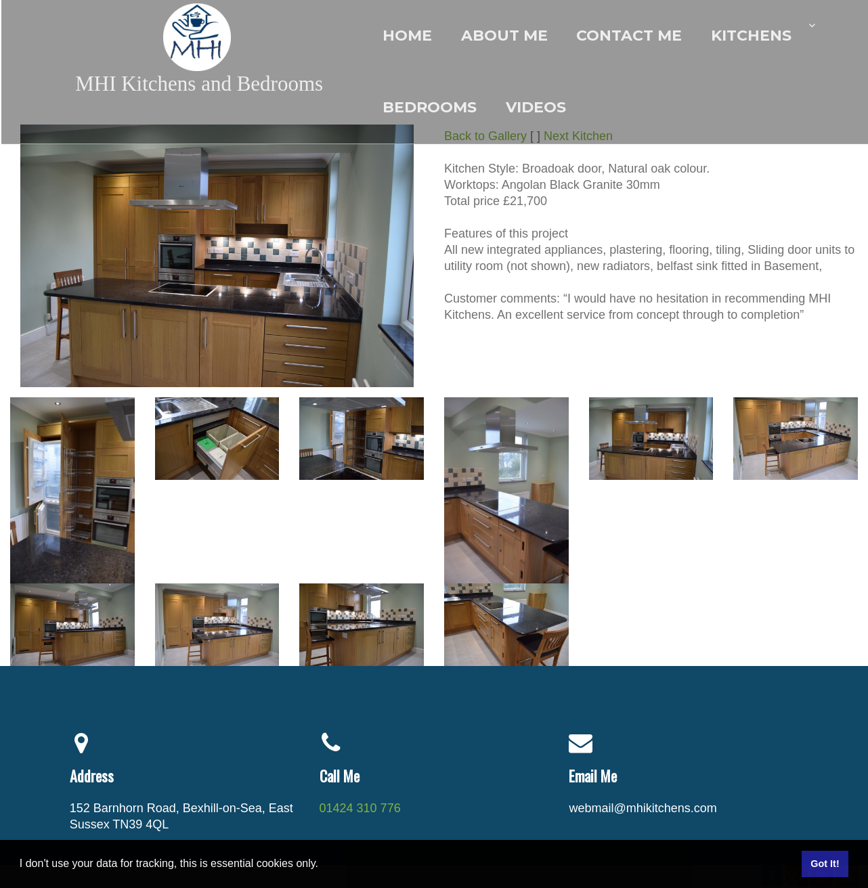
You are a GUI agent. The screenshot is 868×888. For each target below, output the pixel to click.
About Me (504, 35)
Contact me (629, 35)
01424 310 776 (360, 808)
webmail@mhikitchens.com (642, 808)
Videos (536, 107)
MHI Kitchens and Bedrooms (199, 83)
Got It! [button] (824, 863)
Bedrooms (430, 107)
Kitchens (751, 35)
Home (407, 35)
